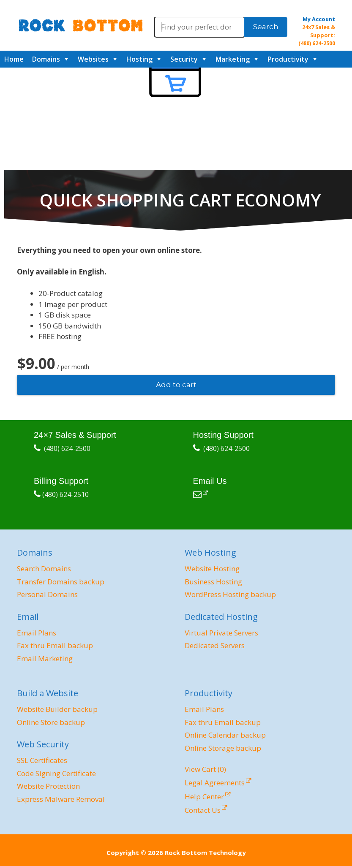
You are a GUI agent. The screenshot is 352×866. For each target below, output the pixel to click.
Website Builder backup (57, 709)
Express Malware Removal (61, 799)
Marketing (233, 59)
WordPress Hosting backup (230, 594)
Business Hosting (213, 581)
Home (14, 59)
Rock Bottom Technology (205, 852)
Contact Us (203, 810)
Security (184, 59)
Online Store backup (51, 722)
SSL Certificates (42, 760)
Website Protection (48, 786)
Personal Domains (47, 594)
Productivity (287, 59)
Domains (46, 59)
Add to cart (176, 384)
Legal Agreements (215, 782)
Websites (93, 59)
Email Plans (36, 633)
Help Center (204, 796)
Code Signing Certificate (56, 773)
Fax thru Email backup (55, 645)
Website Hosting (212, 568)
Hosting (139, 59)
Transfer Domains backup (60, 581)
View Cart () (205, 769)
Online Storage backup (223, 748)
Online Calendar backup (225, 735)
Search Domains (44, 568)
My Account (319, 19)
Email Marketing (45, 658)
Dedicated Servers (215, 645)
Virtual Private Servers (221, 633)
